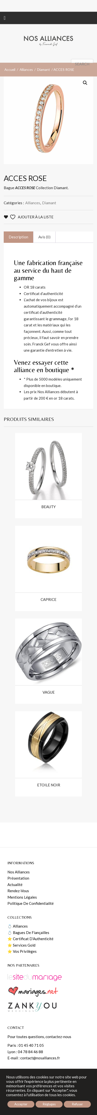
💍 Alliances (17, 926)
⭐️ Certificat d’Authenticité (30, 938)
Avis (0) (44, 237)
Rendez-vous (18, 890)
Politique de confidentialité (30, 903)
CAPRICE (48, 599)
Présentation (18, 878)
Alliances (26, 98)
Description (18, 237)
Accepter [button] (20, 1104)
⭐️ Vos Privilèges (22, 951)
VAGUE (49, 692)
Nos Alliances (18, 872)
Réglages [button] (49, 1104)
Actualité (15, 884)
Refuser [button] (77, 1104)
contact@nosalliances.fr (40, 1058)
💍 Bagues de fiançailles (28, 932)
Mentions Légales (22, 897)
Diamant (43, 98)
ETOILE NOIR (48, 785)
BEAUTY (48, 507)
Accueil (9, 98)
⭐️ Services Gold (21, 945)
